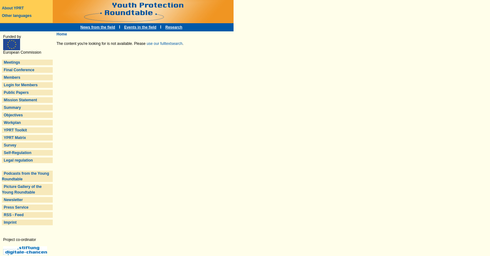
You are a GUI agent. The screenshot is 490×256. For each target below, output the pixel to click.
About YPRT (13, 8)
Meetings (12, 62)
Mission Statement (20, 100)
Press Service (16, 207)
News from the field (97, 27)
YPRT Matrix (15, 138)
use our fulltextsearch (164, 43)
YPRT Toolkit (15, 130)
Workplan (12, 122)
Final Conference (19, 70)
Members (12, 77)
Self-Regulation (17, 153)
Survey (10, 145)
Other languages (17, 15)
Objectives (13, 115)
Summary (12, 107)
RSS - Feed (14, 215)
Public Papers (16, 92)
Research (173, 27)
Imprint (10, 222)
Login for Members (21, 85)
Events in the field (140, 27)
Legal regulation (18, 160)
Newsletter (13, 200)
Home (62, 34)
